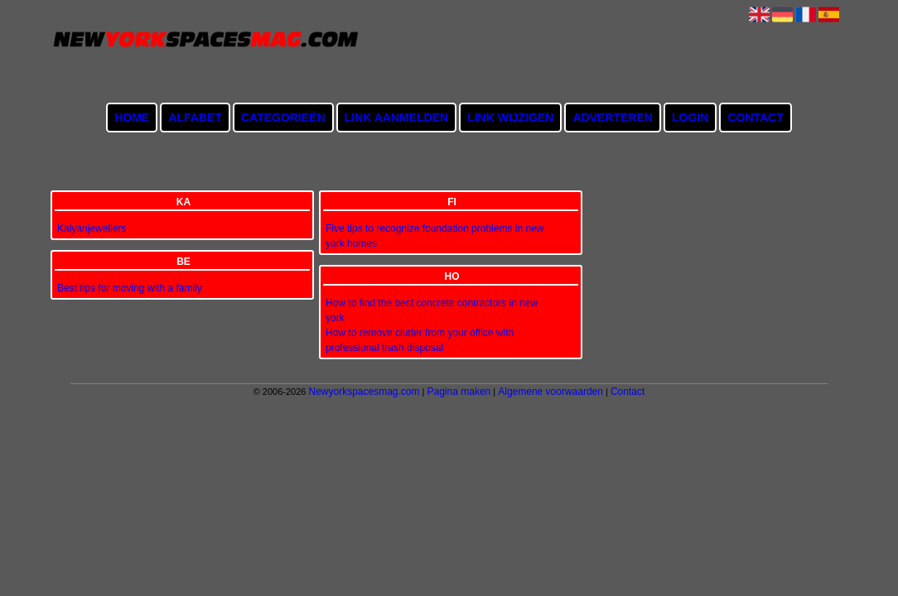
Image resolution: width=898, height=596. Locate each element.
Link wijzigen (510, 117)
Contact (755, 117)
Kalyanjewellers (91, 228)
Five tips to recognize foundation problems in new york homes (434, 236)
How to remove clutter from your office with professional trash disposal (420, 340)
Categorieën (283, 117)
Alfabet (195, 117)
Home (131, 117)
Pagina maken (459, 391)
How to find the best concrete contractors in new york (432, 310)
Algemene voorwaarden (550, 391)
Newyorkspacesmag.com (363, 391)
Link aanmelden (396, 117)
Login (690, 117)
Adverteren (612, 117)
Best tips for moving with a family (129, 288)
